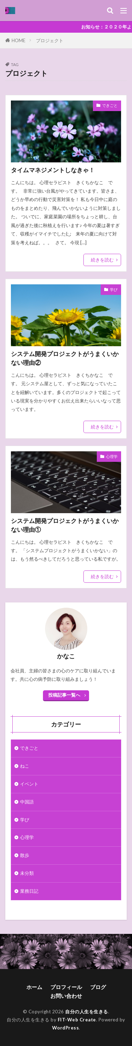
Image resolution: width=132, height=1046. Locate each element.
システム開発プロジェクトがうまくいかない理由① (65, 525)
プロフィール (66, 987)
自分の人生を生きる (86, 1011)
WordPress (65, 1028)
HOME (18, 40)
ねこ (24, 766)
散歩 (24, 855)
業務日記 (29, 891)
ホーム (34, 987)
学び (114, 289)
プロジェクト (49, 40)
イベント (29, 784)
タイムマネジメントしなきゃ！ (53, 170)
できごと (110, 105)
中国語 (27, 802)
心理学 (112, 456)
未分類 (27, 873)
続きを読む (102, 260)
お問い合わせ (66, 996)
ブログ (98, 987)
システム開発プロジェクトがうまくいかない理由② (65, 358)
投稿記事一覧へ (64, 695)
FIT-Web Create (77, 1019)
